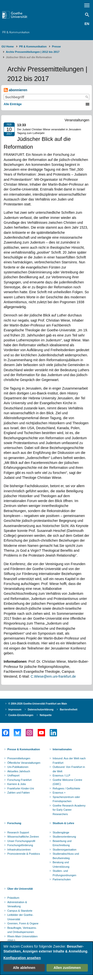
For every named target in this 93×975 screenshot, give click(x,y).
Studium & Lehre (63, 823)
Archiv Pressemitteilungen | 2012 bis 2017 (32, 51)
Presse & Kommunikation (23, 749)
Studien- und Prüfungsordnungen (64, 873)
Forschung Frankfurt (19, 779)
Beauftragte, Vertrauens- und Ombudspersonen (22, 930)
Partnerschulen (62, 879)
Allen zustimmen (67, 968)
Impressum (14, 709)
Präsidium (13, 897)
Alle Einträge (13, 104)
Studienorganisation (64, 849)
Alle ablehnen (24, 968)
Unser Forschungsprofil (21, 841)
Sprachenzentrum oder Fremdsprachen (66, 799)
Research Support (18, 832)
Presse (56, 46)
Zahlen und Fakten (18, 792)
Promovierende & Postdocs (23, 853)
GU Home (7, 46)
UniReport (13, 775)
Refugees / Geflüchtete (66, 788)
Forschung (14, 823)
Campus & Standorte (19, 910)
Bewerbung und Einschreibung (62, 843)
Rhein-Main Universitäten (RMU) (22, 938)
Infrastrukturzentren (19, 849)
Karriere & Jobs (16, 784)
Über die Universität (20, 888)
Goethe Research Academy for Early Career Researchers (69, 810)
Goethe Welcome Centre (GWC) (67, 782)
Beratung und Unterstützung (61, 864)
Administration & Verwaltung (17, 904)
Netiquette (46, 715)
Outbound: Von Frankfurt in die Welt (69, 769)
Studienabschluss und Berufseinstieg (66, 856)
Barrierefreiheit (68, 709)
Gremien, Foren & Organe (22, 923)
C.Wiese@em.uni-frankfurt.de (53, 676)
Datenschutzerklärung (40, 709)
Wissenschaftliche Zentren (23, 836)
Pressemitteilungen (18, 758)
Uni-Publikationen (17, 766)
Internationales (62, 749)
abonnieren (15, 90)
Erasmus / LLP (61, 775)
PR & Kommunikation (16, 32)
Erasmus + (59, 792)
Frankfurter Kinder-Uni (20, 788)
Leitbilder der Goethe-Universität (20, 917)
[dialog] (46, 958)
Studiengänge (61, 832)
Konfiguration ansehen (22, 958)
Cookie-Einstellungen (20, 715)
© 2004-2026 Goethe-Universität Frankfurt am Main (37, 703)
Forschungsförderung (20, 845)
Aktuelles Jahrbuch (18, 771)
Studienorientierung (64, 836)
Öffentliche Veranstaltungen (23, 762)
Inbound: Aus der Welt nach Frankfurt (69, 760)
